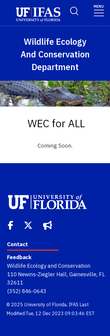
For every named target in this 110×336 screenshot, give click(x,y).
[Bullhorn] (48, 224)
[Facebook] (11, 224)
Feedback (19, 257)
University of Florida (45, 304)
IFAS (73, 304)
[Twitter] (29, 224)
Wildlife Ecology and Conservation (48, 265)
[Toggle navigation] (99, 10)
